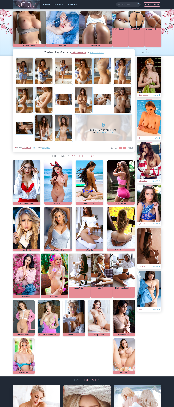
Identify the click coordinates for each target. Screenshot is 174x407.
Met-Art (140, 376)
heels (132, 380)
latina (127, 380)
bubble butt (147, 376)
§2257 (102, 403)
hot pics (144, 373)
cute (136, 380)
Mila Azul (137, 373)
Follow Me (151, 4)
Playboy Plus (97, 43)
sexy (131, 373)
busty (141, 380)
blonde (134, 376)
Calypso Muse (78, 43)
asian (127, 373)
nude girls (151, 373)
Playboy (128, 376)
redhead (155, 376)
